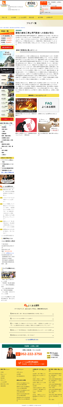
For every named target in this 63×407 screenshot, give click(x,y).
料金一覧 (4, 17)
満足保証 (3, 378)
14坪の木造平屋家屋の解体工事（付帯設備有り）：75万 (55, 391)
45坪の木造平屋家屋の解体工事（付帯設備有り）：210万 (55, 375)
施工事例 (40, 17)
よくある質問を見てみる (32, 339)
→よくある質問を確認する (7, 235)
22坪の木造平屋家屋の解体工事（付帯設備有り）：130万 (55, 386)
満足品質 (31, 17)
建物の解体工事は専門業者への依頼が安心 (17, 27)
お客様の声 (49, 17)
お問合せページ (10, 253)
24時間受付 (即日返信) (56, 8)
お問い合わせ (20, 372)
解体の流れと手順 (5, 384)
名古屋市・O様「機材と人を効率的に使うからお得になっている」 (39, 375)
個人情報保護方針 (21, 376)
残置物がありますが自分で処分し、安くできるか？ (8, 231)
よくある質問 (22, 17)
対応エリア (3, 380)
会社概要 (13, 17)
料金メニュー (4, 374)
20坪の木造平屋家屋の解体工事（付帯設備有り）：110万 (55, 381)
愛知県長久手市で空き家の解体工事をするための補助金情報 (23, 399)
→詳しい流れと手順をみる (7, 172)
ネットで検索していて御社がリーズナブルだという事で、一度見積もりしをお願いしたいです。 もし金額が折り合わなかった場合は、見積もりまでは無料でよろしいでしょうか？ (8, 211)
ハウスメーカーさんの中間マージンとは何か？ (8, 199)
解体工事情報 (6, 27)
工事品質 (3, 376)
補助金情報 (3, 386)
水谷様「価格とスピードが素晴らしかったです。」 (39, 384)
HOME (1, 27)
